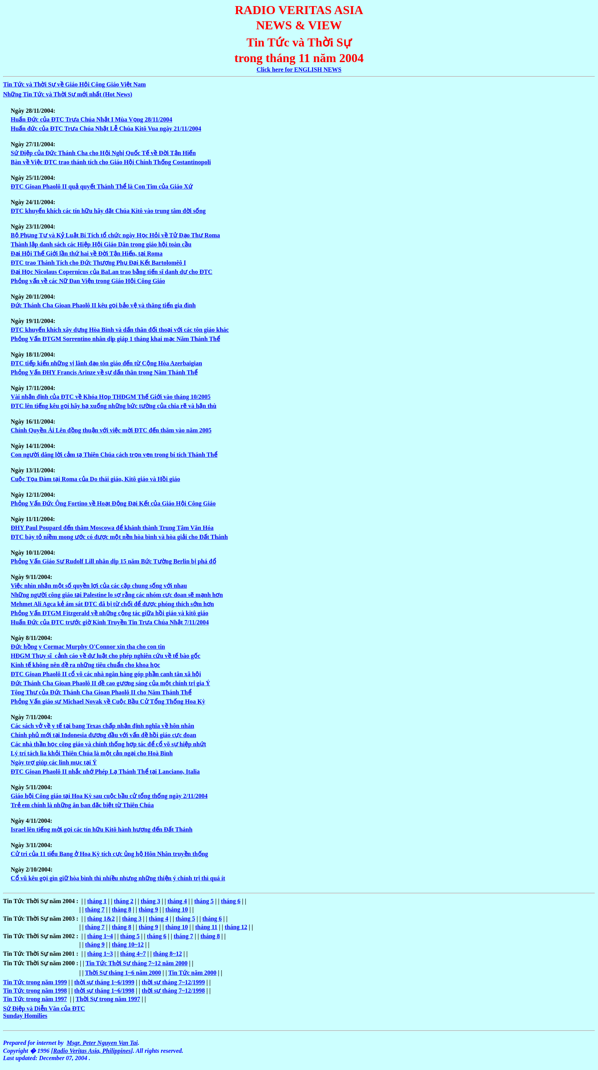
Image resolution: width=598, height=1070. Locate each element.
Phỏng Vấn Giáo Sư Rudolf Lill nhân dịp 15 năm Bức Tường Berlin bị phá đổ (113, 561)
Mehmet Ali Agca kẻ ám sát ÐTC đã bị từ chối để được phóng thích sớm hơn (112, 604)
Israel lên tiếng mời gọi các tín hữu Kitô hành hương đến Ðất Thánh (102, 829)
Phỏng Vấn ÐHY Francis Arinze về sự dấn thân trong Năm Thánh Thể (104, 372)
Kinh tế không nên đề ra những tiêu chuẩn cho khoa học (85, 665)
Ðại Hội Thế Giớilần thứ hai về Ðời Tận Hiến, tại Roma (86, 253)
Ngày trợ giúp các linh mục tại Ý (54, 762)
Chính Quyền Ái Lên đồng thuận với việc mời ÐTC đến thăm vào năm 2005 (111, 430)
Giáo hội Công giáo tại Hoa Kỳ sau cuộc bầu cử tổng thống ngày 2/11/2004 (109, 796)
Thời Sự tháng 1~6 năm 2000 (123, 972)
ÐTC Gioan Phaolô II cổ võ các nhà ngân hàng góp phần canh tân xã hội (106, 674)
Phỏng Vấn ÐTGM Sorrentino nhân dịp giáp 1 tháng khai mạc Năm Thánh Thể (115, 339)
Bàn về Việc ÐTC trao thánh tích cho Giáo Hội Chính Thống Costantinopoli (111, 162)
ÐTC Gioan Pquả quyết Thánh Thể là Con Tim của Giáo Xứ (102, 186)
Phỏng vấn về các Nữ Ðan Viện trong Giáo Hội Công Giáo (88, 281)
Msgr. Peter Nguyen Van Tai (102, 1043)
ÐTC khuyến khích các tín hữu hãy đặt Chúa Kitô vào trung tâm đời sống (108, 211)
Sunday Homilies (25, 1015)
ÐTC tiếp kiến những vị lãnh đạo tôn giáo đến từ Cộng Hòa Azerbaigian (106, 363)
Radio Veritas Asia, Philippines (92, 1051)
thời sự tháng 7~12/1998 (173, 990)
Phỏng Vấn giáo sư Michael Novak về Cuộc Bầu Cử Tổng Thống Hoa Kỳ (108, 701)
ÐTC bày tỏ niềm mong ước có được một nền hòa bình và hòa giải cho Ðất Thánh (119, 537)
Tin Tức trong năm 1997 (35, 999)
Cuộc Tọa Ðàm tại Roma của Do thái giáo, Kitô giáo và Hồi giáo (95, 479)
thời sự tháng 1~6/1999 (104, 982)
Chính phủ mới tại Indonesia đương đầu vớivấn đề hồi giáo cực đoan (103, 735)
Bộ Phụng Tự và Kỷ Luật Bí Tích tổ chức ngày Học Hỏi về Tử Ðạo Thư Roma (115, 235)
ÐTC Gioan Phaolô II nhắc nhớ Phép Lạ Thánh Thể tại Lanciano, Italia (105, 771)
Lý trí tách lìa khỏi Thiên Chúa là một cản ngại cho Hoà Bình (92, 753)
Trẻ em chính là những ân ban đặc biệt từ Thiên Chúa (82, 805)
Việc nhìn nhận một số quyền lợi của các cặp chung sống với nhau (99, 585)
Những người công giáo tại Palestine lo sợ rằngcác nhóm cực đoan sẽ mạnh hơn (117, 595)
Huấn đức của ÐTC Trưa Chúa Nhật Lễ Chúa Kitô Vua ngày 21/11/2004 (106, 128)
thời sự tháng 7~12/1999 (173, 982)
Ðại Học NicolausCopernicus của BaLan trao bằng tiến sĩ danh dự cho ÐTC (111, 272)
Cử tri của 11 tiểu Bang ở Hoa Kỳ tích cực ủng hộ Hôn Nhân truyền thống (109, 854)
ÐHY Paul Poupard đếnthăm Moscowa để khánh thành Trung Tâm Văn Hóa (112, 528)
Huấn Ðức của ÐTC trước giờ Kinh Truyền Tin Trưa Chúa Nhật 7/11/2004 (110, 622)
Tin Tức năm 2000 (192, 972)
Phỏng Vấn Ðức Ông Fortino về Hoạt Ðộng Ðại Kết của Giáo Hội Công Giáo (113, 503)
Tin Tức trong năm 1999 (35, 982)
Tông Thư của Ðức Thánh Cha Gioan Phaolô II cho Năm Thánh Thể (101, 692)
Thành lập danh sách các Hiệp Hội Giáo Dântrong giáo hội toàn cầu (101, 244)
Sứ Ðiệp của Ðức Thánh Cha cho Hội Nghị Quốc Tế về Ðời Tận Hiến (103, 153)
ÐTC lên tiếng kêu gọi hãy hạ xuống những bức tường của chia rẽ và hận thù (113, 406)
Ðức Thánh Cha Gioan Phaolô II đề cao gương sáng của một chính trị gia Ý (110, 683)
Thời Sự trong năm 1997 (108, 999)
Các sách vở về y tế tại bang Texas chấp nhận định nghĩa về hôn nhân (102, 726)
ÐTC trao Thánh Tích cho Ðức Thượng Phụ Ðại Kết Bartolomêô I (98, 262)
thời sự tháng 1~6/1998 (104, 990)
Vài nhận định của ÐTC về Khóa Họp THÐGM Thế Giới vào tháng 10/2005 (111, 396)
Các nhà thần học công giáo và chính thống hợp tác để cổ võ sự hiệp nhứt (108, 744)
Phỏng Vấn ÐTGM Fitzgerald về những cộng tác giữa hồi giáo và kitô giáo (109, 613)
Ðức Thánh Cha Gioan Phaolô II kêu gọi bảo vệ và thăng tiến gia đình (103, 305)
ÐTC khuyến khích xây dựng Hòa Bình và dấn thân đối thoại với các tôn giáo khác (120, 329)
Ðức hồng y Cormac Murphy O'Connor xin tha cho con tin (88, 646)
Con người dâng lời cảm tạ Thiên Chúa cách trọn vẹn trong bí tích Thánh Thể (114, 454)
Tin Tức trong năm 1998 (35, 990)
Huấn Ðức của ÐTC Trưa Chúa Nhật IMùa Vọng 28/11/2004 (91, 119)
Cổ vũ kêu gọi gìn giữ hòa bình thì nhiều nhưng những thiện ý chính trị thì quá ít (118, 878)
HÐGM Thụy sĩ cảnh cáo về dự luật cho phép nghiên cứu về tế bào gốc (105, 656)
